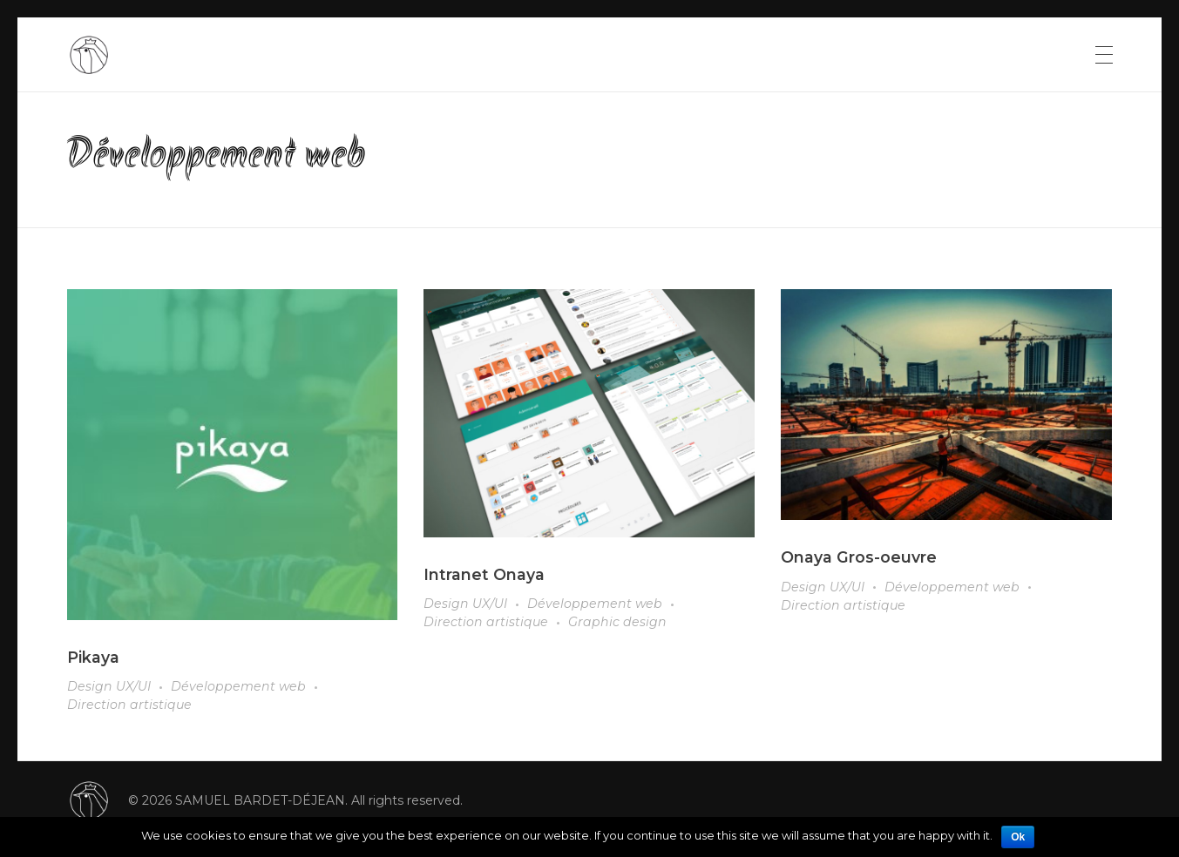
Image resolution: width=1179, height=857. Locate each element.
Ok (1018, 837)
